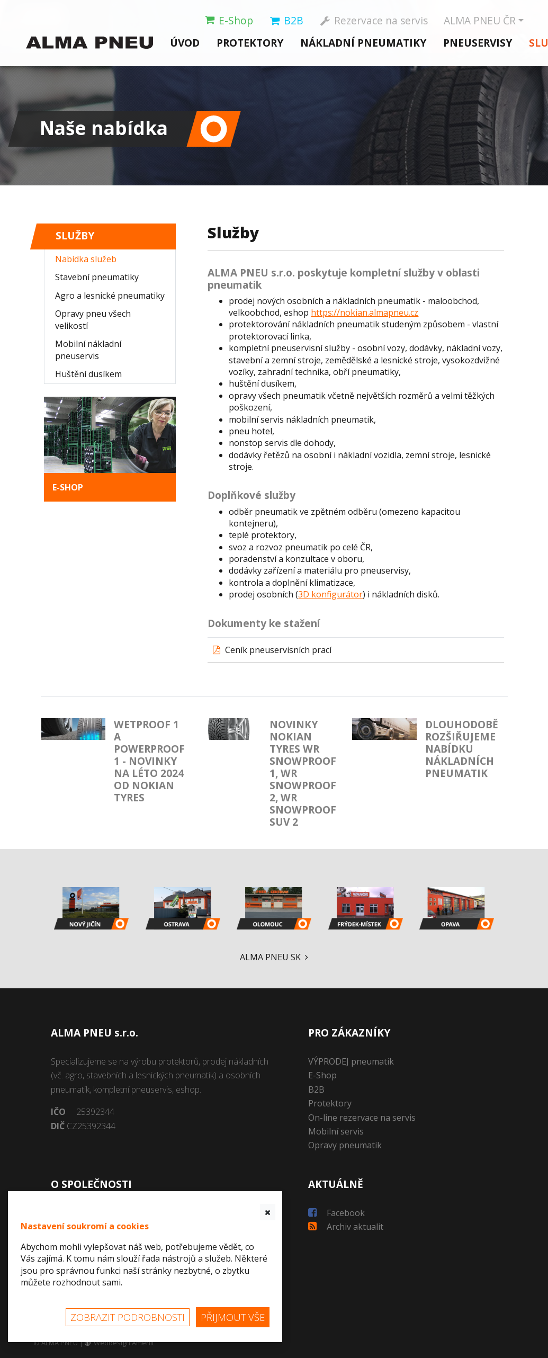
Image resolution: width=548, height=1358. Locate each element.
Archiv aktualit (345, 1226)
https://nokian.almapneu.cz (364, 312)
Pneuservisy (477, 42)
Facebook (336, 1213)
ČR (480, 20)
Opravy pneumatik (345, 1145)
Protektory (250, 42)
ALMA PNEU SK (274, 957)
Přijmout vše (233, 1317)
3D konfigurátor (330, 594)
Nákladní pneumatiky (363, 42)
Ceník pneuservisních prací (278, 650)
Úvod (185, 42)
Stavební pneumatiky (97, 277)
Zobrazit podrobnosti (127, 1317)
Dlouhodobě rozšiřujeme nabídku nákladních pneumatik (461, 748)
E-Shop (322, 1075)
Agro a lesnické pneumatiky (110, 295)
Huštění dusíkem (88, 374)
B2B (316, 1089)
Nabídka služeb (85, 259)
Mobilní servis (336, 1131)
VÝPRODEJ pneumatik (351, 1061)
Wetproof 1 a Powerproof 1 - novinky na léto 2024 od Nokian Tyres (149, 761)
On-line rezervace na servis (362, 1117)
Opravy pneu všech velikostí (93, 319)
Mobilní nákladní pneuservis (88, 349)
